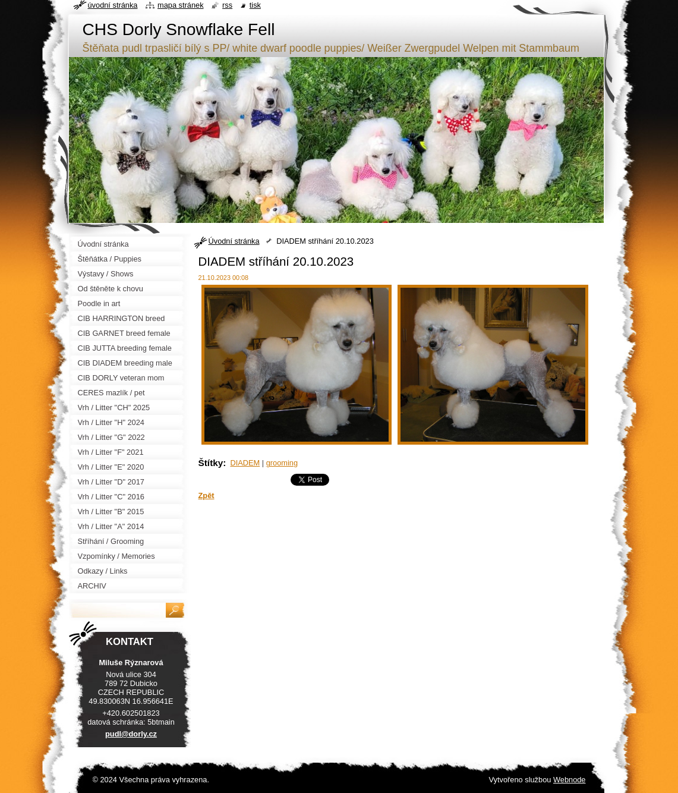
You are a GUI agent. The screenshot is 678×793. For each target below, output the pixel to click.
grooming (282, 462)
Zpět (206, 495)
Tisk (255, 5)
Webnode (569, 779)
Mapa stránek (180, 5)
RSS (227, 5)
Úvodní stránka (234, 241)
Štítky (210, 463)
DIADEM (245, 462)
